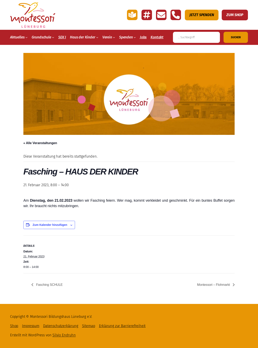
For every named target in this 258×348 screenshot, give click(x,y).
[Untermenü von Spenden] (135, 37)
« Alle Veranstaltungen (40, 143)
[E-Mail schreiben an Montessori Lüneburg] (161, 15)
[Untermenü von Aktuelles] (26, 37)
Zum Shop (234, 15)
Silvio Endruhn (64, 335)
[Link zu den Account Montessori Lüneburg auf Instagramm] (146, 15)
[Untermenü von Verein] (114, 37)
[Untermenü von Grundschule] (53, 37)
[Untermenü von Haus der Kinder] (97, 37)
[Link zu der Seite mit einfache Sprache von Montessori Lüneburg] (132, 15)
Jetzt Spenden (201, 15)
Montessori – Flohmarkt (214, 284)
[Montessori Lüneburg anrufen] (176, 15)
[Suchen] (236, 37)
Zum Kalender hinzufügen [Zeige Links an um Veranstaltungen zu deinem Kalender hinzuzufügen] (50, 224)
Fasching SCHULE (49, 284)
